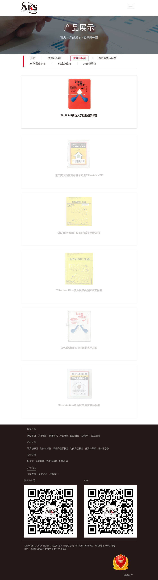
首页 (63, 37)
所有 (32, 58)
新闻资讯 (53, 435)
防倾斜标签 (90, 37)
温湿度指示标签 (107, 58)
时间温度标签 (38, 63)
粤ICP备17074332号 (105, 545)
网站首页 (31, 435)
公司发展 (31, 474)
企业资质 (95, 435)
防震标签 (63, 461)
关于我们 (42, 435)
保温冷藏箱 (64, 63)
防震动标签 (54, 58)
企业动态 (74, 435)
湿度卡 (30, 461)
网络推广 (128, 575)
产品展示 (75, 37)
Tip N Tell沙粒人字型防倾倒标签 (79, 115)
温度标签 (39, 461)
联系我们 (85, 435)
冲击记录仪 (89, 63)
